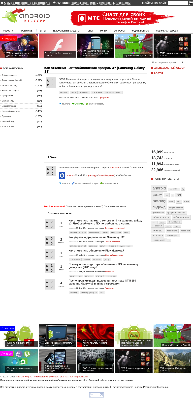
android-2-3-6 (174, 189)
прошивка (158, 235)
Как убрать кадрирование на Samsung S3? (97, 237)
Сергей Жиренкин (106, 175)
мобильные (116, 232)
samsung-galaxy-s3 (113, 92)
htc (166, 195)
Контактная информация (74, 376)
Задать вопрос (140, 31)
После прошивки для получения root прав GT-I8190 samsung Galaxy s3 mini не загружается (102, 282)
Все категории (13, 68)
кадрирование (125, 246)
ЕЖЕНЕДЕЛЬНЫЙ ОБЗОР (169, 67)
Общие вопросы (9, 75)
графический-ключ (176, 212)
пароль (177, 226)
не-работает (157, 226)
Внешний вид (8, 121)
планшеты (123, 2)
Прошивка (6, 116)
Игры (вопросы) (9, 106)
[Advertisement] (72, 129)
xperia (186, 201)
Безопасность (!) (9, 85)
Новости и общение (11, 90)
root (179, 195)
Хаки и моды (8, 126)
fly (183, 189)
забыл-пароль (181, 217)
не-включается (174, 222)
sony (171, 201)
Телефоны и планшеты (66, 31)
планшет (158, 230)
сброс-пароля (159, 240)
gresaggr (92, 175)
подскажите (172, 231)
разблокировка (172, 236)
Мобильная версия (167, 31)
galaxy (73, 92)
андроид (112, 246)
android (87, 259)
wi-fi (178, 201)
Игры (43, 31)
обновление (97, 92)
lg (172, 195)
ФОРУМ (158, 73)
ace (80, 276)
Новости (8, 31)
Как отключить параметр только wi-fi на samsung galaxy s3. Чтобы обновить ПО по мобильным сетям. (105, 222)
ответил (71, 175)
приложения (80, 2)
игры (93, 2)
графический (158, 213)
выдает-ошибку (176, 208)
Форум (103, 31)
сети (126, 232)
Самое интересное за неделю (27, 2)
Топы (90, 31)
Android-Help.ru (24, 376)
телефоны (106, 2)
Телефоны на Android (12, 80)
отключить (84, 92)
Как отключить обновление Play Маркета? (96, 250)
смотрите (115, 167)
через (105, 232)
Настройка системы (11, 111)
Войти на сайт (154, 3)
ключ (154, 222)
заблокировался (161, 217)
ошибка (168, 226)
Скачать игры (8, 101)
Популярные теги (166, 178)
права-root (185, 231)
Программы (26, 31)
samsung (63, 92)
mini (101, 292)
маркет (162, 222)
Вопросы (119, 31)
